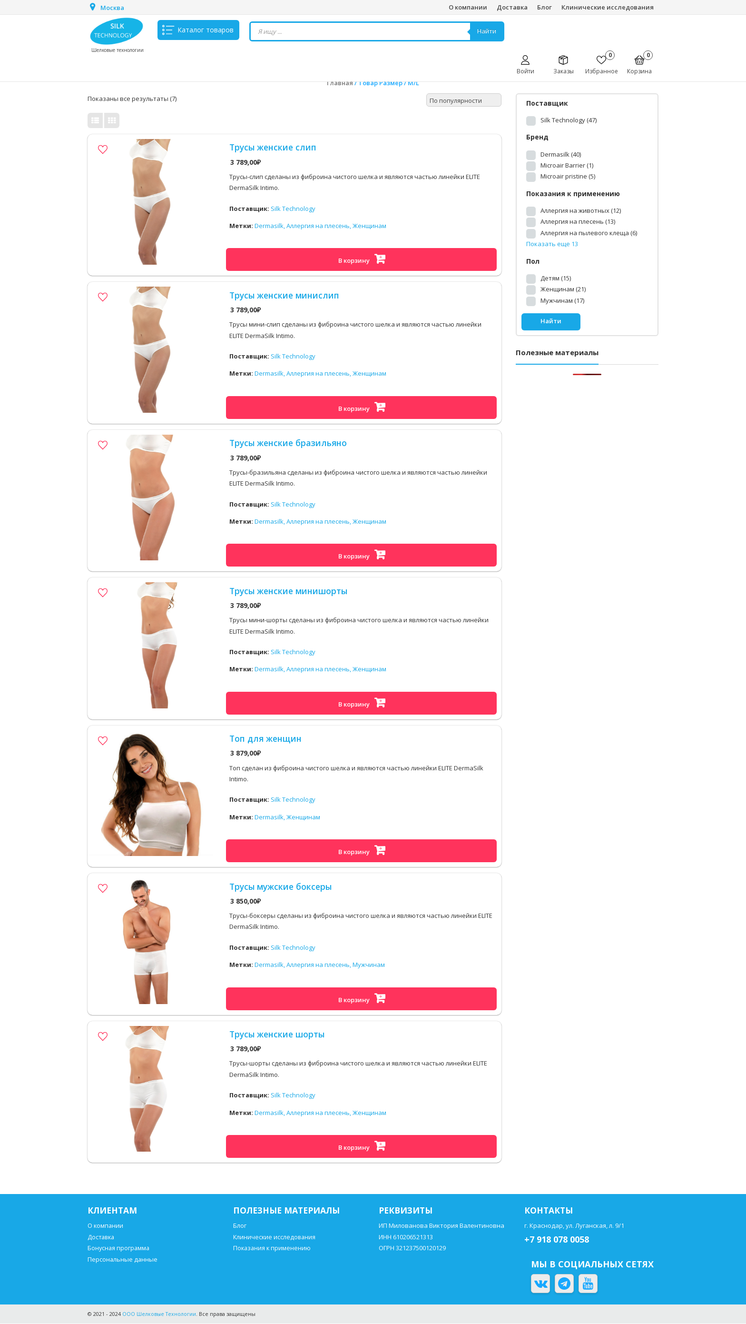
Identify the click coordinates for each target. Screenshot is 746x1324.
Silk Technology (293, 208)
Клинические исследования (607, 7)
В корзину (354, 260)
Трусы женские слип (274, 147)
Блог (544, 7)
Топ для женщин (266, 738)
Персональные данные (123, 1259)
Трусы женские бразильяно (290, 442)
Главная (340, 83)
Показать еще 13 (552, 243)
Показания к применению (273, 1248)
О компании (468, 7)
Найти (488, 31)
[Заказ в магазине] (463, 100)
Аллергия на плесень (577, 221)
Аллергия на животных (580, 210)
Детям (555, 278)
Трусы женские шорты (278, 1034)
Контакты (549, 1210)
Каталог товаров (205, 31)
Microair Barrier (566, 165)
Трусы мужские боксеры (282, 886)
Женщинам (369, 226)
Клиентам (113, 1210)
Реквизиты (407, 1210)
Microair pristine (567, 176)
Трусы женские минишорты (290, 591)
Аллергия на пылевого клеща (588, 233)
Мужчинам (369, 965)
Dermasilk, (270, 226)
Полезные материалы (288, 1210)
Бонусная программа (119, 1248)
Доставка (512, 7)
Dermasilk (560, 154)
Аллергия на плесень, (319, 226)
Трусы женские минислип (285, 295)
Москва (113, 7)
